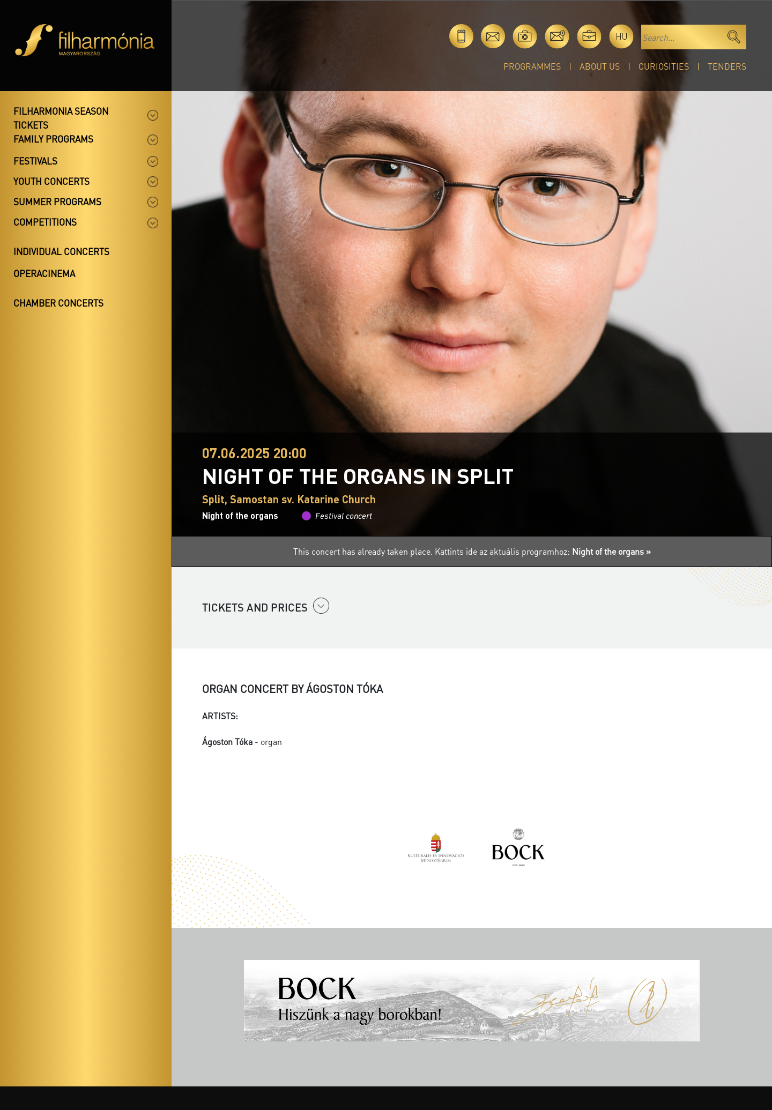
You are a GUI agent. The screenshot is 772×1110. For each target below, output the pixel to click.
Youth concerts (51, 181)
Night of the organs (240, 515)
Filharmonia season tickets (60, 118)
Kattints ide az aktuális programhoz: (543, 551)
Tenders (727, 66)
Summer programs (57, 201)
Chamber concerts (58, 303)
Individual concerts (61, 251)
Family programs (53, 139)
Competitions (45, 222)
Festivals (35, 161)
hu (621, 36)
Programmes (532, 66)
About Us (600, 66)
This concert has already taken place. (364, 551)
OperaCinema (44, 273)
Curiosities (664, 66)
